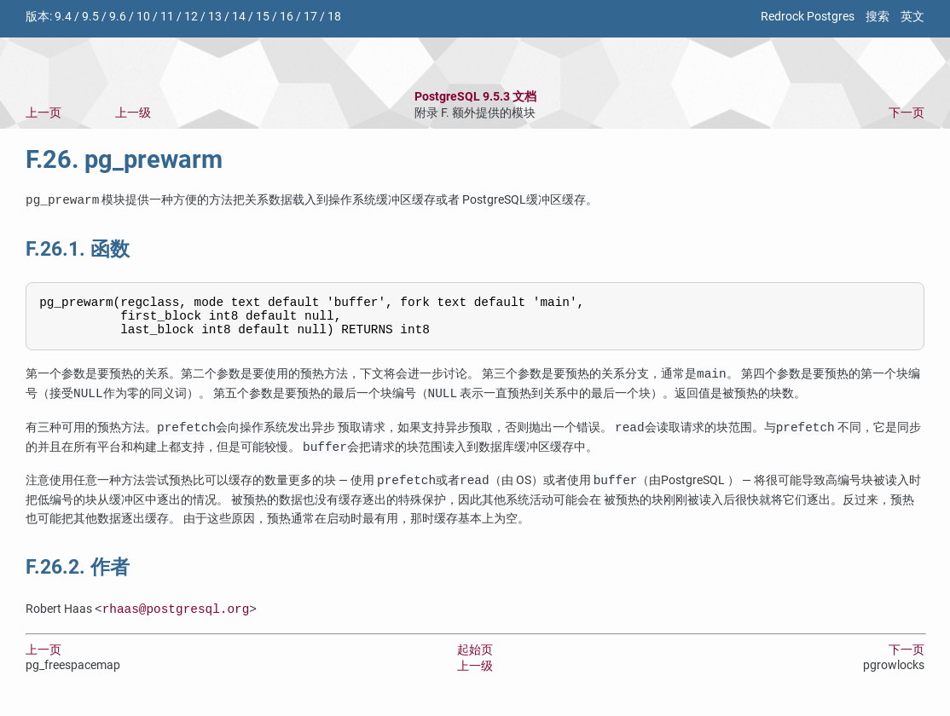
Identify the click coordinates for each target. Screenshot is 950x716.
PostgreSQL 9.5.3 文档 (475, 97)
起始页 (475, 657)
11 (167, 16)
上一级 (133, 113)
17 (310, 16)
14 (239, 16)
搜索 (877, 16)
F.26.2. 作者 (78, 574)
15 (262, 16)
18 (334, 16)
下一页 (906, 113)
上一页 (43, 113)
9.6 (117, 16)
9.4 (63, 16)
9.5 (90, 16)
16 (286, 16)
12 (191, 16)
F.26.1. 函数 (78, 249)
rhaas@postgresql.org (176, 617)
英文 (912, 16)
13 (215, 16)
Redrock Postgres (807, 16)
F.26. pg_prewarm (124, 159)
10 (143, 16)
